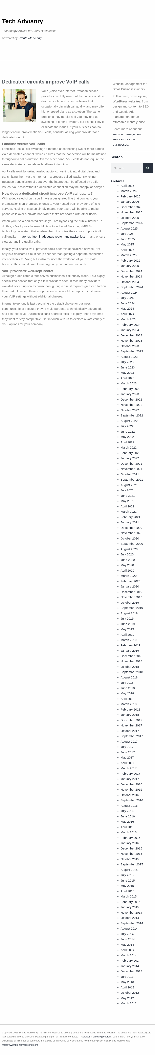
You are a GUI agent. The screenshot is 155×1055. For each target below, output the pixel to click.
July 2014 (127, 934)
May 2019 (127, 629)
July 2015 (127, 875)
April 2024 (127, 314)
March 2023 (129, 383)
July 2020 (127, 554)
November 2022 (131, 404)
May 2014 (127, 944)
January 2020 (130, 586)
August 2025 (129, 228)
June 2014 (128, 939)
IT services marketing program (95, 1036)
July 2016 (127, 811)
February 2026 (130, 196)
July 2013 (127, 976)
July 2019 (127, 618)
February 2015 (130, 902)
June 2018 (128, 688)
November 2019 (131, 597)
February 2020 (130, 581)
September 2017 (132, 736)
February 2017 (130, 773)
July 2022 (127, 426)
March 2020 (129, 575)
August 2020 (129, 549)
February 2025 (130, 260)
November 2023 (131, 340)
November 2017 (131, 725)
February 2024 (130, 324)
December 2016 (131, 784)
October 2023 (130, 346)
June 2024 (128, 303)
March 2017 (129, 768)
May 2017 (127, 757)
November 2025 (131, 212)
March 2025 (129, 255)
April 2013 (127, 987)
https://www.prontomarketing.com (20, 1045)
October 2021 (130, 474)
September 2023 (132, 351)
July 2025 (127, 233)
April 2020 (127, 570)
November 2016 (131, 789)
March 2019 (129, 640)
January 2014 (130, 966)
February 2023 (130, 388)
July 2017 (127, 746)
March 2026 (129, 191)
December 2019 (131, 592)
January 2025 (130, 265)
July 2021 (127, 490)
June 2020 (128, 559)
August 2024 (129, 292)
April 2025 (127, 249)
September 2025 (132, 223)
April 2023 (127, 378)
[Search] (148, 168)
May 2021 (127, 501)
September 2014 (132, 923)
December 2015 (131, 848)
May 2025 (127, 244)
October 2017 (130, 731)
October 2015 (130, 859)
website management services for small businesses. (127, 139)
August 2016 (129, 805)
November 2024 (131, 276)
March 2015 (129, 896)
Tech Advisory (22, 21)
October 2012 (130, 992)
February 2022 (130, 453)
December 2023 (131, 335)
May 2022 (127, 436)
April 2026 (127, 185)
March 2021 (129, 511)
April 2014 (127, 950)
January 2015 (130, 907)
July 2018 (127, 682)
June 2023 (128, 367)
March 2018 (129, 704)
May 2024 (127, 308)
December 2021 (131, 463)
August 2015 (129, 869)
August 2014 (129, 928)
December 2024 (131, 271)
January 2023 (130, 394)
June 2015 (128, 880)
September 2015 (132, 864)
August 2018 (129, 677)
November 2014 (131, 912)
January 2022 (130, 458)
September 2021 (132, 479)
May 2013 (127, 982)
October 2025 (130, 217)
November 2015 (131, 853)
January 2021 (130, 522)
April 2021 (127, 506)
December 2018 (131, 656)
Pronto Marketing (30, 38)
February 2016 (130, 837)
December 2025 (131, 207)
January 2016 (130, 843)
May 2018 (127, 693)
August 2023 (129, 356)
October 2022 (130, 410)
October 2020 (130, 538)
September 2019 (132, 607)
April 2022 (127, 442)
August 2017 (129, 741)
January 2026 (130, 201)
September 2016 (132, 800)
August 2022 (129, 421)
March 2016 (129, 832)
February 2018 (130, 709)
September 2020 (132, 543)
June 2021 (128, 495)
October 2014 (130, 917)
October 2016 (130, 795)
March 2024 (129, 319)
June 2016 (128, 816)
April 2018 (127, 698)
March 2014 (129, 955)
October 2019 (130, 602)
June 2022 (128, 431)
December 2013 (131, 971)
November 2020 (131, 533)
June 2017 (128, 752)
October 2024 (130, 282)
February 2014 (130, 960)
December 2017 (131, 720)
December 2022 (131, 399)
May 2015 (127, 885)
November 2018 (131, 661)
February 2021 (130, 517)
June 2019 (128, 624)
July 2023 (127, 362)
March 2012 (129, 1003)
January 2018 (130, 714)
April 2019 (127, 634)
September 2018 (132, 672)
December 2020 (131, 527)
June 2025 (128, 239)
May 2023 (127, 372)
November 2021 (131, 469)
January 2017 (130, 779)
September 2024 (132, 287)
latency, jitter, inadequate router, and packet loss (53, 236)
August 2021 (129, 485)
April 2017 (127, 763)
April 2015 (127, 891)
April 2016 (127, 827)
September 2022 (132, 415)
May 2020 (127, 565)
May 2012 (127, 998)
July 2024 (127, 297)
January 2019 (130, 650)
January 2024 (130, 330)
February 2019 (130, 645)
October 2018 (130, 666)
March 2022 (129, 447)
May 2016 (127, 821)
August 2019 (129, 613)
